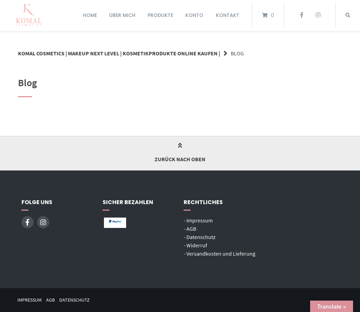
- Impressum (198, 220)
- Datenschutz (200, 236)
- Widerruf (195, 245)
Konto (194, 15)
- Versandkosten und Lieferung (219, 253)
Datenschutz (74, 300)
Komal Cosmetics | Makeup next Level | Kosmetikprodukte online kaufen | (119, 53)
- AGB (190, 228)
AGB (50, 300)
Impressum (29, 300)
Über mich (122, 15)
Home (90, 15)
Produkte (160, 15)
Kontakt (227, 15)
